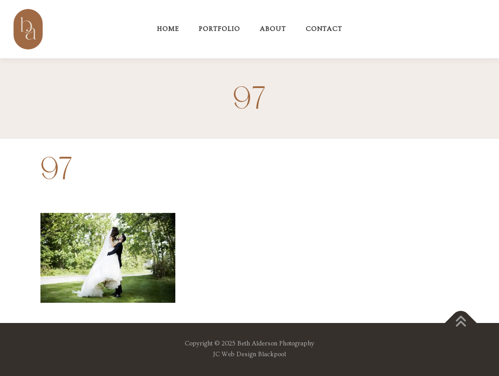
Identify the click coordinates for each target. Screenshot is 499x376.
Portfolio (219, 29)
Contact (324, 29)
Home (168, 29)
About (273, 29)
